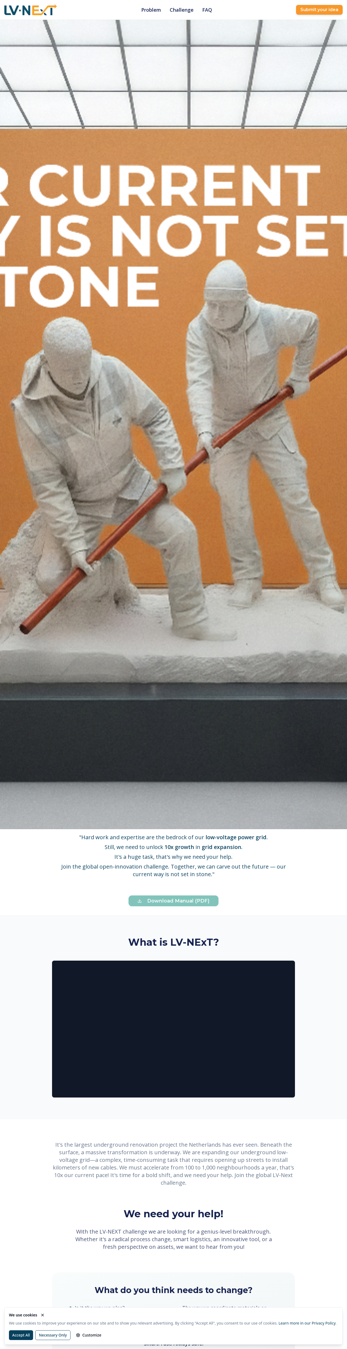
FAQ (207, 10)
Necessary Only (53, 1335)
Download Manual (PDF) (173, 901)
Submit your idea (319, 9)
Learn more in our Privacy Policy (307, 1323)
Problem (151, 10)
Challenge (182, 10)
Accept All (21, 1335)
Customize (88, 1335)
